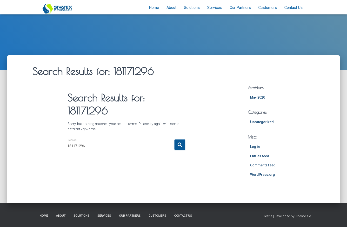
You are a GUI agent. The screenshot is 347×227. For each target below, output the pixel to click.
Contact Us (293, 7)
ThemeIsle (303, 216)
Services (214, 7)
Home (154, 7)
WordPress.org (262, 175)
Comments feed (262, 165)
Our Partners (240, 7)
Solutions (192, 7)
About (171, 7)
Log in (255, 147)
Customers (267, 7)
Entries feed (259, 156)
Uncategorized (262, 122)
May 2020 (257, 97)
